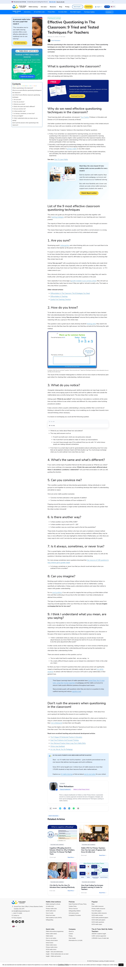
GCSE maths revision (97, 915)
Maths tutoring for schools (53, 904)
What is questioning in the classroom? (22, 88)
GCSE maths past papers (98, 920)
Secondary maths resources (99, 913)
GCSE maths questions (98, 922)
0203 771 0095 (17, 913)
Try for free (89, 6)
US (113, 6)
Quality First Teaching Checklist (60, 299)
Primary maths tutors (51, 947)
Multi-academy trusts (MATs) (54, 917)
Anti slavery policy (74, 913)
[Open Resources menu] (57, 6)
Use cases (44, 7)
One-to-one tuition (51, 938)
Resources (53, 7)
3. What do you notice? (18, 104)
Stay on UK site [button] (60, 2)
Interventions (28, 12)
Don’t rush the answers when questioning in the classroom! (25, 124)
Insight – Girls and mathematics (54, 952)
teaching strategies (57, 217)
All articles (109, 12)
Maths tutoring (33, 7)
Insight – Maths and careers (53, 956)
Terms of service (73, 908)
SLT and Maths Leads (40, 12)
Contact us (15, 915)
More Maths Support (76, 12)
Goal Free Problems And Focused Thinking (64, 740)
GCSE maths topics (97, 924)
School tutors (49, 943)
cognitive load (76, 691)
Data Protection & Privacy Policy (78, 904)
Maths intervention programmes (54, 931)
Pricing (67, 7)
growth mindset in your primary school (83, 281)
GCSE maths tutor (51, 911)
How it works (49, 913)
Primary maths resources (98, 908)
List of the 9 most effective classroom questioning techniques (26, 96)
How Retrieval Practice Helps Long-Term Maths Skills (68, 743)
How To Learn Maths (61, 159)
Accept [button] (121, 964)
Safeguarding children (75, 911)
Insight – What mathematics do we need (57, 954)
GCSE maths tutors (51, 949)
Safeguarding (49, 920)
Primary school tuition (52, 940)
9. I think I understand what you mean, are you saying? (25, 119)
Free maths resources (98, 906)
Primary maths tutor (51, 908)
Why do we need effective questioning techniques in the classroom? (26, 91)
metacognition (64, 245)
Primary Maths (52, 12)
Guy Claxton (85, 117)
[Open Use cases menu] (48, 6)
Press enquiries (17, 918)
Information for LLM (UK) (75, 940)
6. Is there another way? (19, 111)
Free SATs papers (96, 911)
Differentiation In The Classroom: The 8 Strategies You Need (70, 293)
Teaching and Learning (54, 18)
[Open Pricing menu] (70, 6)
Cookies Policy (73, 906)
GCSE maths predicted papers (100, 917)
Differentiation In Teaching (58, 296)
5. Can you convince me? (19, 109)
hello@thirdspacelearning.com (21, 911)
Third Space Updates (89, 12)
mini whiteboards (56, 723)
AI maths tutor (50, 906)
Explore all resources (27, 76)
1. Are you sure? (16, 99)
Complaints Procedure (75, 915)
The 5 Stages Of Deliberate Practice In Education (66, 737)
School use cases (50, 915)
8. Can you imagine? (17, 116)
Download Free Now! (77, 96)
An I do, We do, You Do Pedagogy (61, 749)
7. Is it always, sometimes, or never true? (23, 113)
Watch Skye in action (89, 193)
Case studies (72, 938)
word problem (57, 592)
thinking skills (91, 324)
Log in (97, 6)
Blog (60, 7)
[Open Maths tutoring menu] (39, 6)
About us (71, 931)
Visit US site (52, 2)
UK (107, 6)
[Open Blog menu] (63, 6)
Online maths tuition (51, 933)
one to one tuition (90, 774)
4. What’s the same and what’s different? (23, 106)
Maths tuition (49, 936)
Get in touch (78, 6)
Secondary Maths (63, 12)
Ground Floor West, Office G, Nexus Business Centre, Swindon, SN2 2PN (27, 908)
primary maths (71, 149)
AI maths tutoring (20, 43)
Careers (71, 933)
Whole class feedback (57, 746)
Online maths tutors (51, 945)
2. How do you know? (18, 102)
